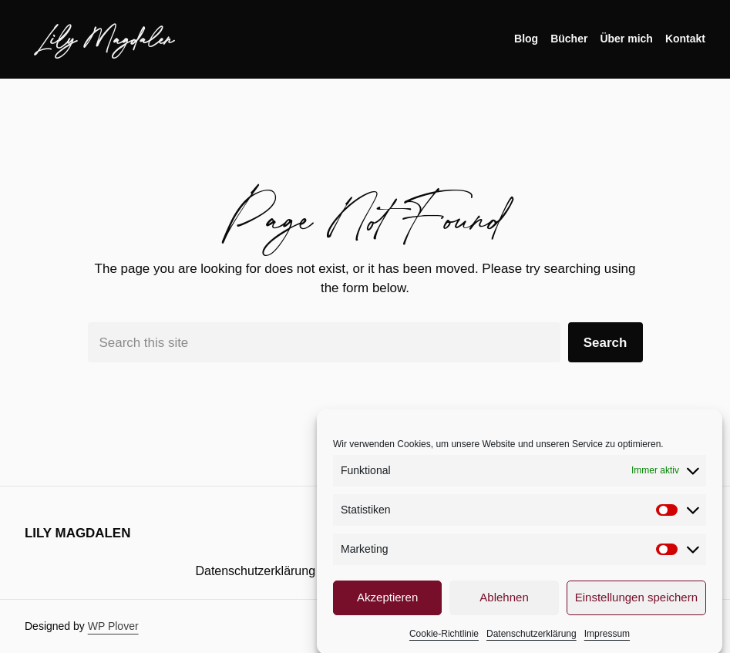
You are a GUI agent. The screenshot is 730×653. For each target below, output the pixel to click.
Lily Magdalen (105, 39)
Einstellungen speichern (636, 603)
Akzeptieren (387, 603)
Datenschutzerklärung (531, 639)
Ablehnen (503, 603)
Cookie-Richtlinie (444, 639)
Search (605, 342)
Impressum (607, 639)
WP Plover (113, 626)
